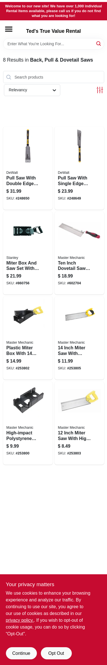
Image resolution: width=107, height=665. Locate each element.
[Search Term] (53, 43)
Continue (21, 653)
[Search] (99, 43)
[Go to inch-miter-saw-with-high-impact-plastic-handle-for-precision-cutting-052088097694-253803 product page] (79, 423)
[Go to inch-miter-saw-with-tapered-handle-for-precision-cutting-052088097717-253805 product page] (79, 338)
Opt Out (56, 653)
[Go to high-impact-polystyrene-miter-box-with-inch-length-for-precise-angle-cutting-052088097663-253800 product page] (28, 423)
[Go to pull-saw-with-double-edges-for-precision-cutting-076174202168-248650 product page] (28, 168)
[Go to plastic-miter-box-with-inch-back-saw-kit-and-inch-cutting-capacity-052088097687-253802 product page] (28, 338)
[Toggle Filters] (100, 90)
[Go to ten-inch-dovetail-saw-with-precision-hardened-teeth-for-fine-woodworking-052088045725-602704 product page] (79, 253)
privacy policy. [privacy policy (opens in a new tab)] (20, 620)
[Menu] (8, 29)
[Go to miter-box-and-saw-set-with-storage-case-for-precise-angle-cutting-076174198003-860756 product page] (28, 253)
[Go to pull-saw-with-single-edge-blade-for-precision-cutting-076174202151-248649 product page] (79, 168)
